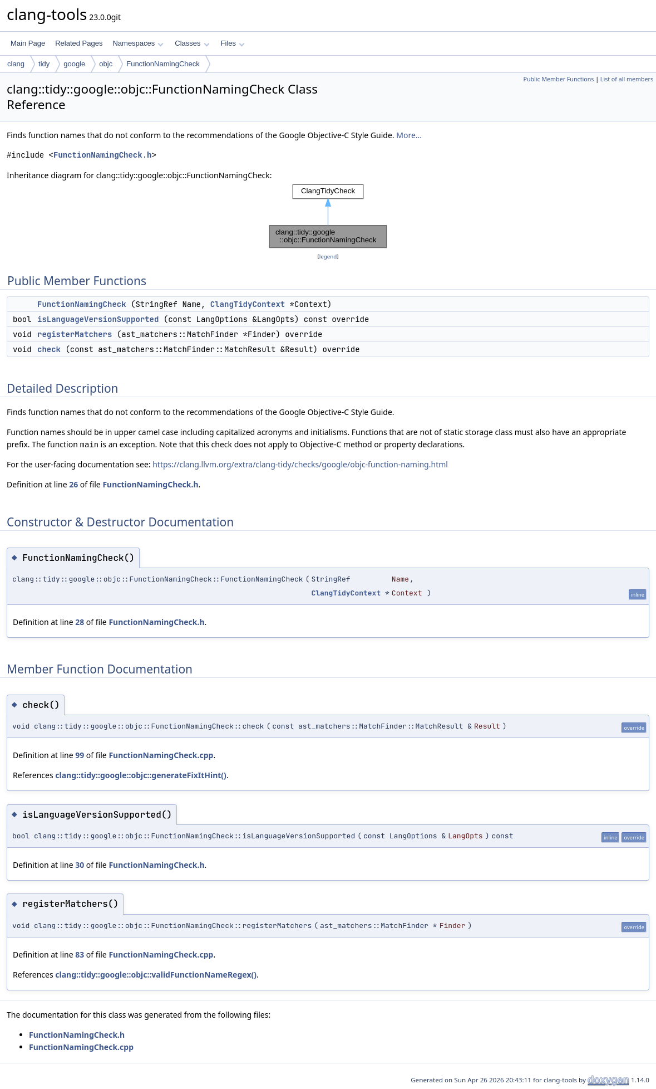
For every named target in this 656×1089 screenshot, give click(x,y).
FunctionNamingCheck (163, 64)
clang (15, 64)
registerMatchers (74, 334)
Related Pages (78, 43)
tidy (44, 64)
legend (328, 256)
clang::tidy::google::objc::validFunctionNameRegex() (156, 974)
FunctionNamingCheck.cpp (160, 755)
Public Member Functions (558, 79)
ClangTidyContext (247, 304)
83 (79, 954)
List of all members (626, 79)
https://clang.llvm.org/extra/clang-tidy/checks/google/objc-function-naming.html (300, 464)
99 (79, 755)
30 (79, 865)
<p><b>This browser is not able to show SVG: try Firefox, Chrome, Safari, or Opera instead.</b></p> (328, 216)
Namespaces (137, 43)
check (49, 349)
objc (105, 64)
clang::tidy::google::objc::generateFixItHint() (140, 775)
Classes (192, 43)
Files (233, 43)
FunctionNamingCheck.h (102, 155)
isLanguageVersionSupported (98, 319)
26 (73, 484)
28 (79, 622)
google (74, 64)
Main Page (28, 43)
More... (409, 135)
